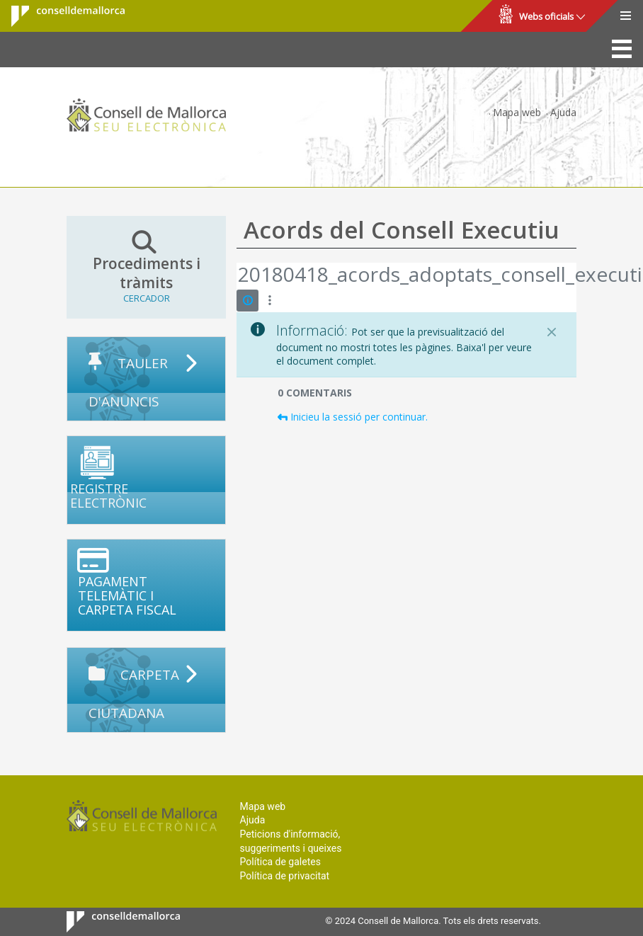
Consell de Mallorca (59, 16)
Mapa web (517, 112)
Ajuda (563, 112)
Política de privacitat (285, 875)
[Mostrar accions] (269, 301)
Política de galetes (280, 861)
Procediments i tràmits (146, 266)
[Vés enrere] (237, 276)
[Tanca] (551, 332)
